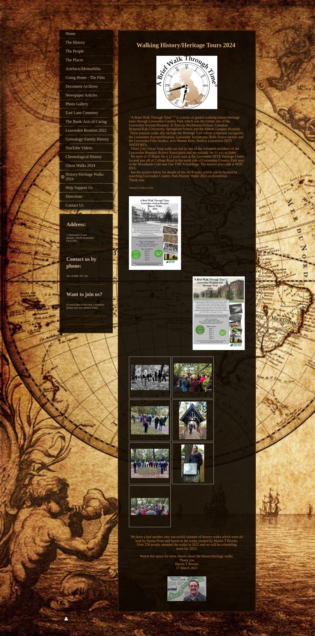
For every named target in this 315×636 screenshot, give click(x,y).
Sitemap (81, 619)
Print (70, 619)
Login (247, 618)
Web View (245, 622)
